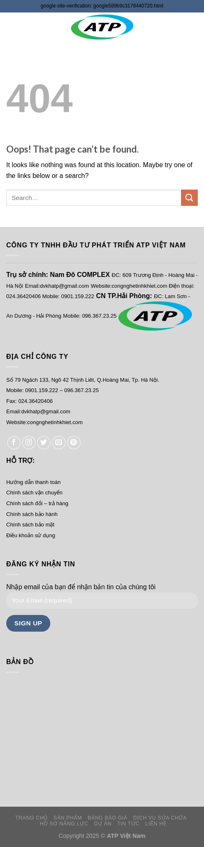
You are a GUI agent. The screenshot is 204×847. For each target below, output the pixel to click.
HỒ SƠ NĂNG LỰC (64, 824)
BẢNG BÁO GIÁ (108, 818)
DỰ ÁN (102, 824)
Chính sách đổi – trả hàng (37, 503)
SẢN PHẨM (68, 818)
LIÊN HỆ (156, 824)
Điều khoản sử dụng (30, 535)
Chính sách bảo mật (30, 524)
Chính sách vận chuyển (34, 492)
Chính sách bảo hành (31, 514)
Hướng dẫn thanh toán (33, 482)
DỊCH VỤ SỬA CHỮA (160, 818)
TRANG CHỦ (31, 818)
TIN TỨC (128, 824)
